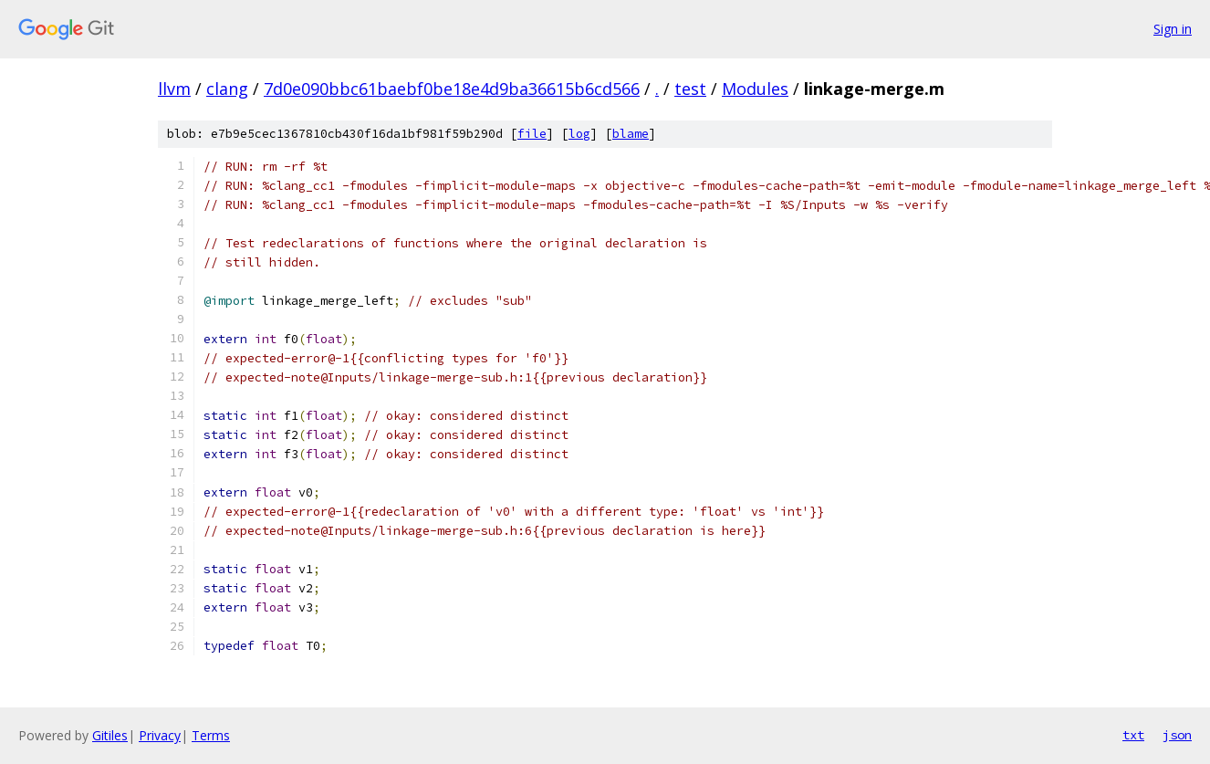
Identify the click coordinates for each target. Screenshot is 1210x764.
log (579, 133)
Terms (211, 735)
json (1177, 735)
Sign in (1172, 28)
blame (630, 133)
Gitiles (110, 735)
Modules (755, 88)
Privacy (160, 735)
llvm (174, 88)
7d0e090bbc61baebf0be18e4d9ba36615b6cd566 (452, 88)
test (690, 88)
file (532, 133)
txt (1133, 735)
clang (227, 88)
